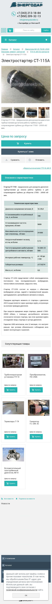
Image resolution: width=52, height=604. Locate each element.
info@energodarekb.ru (29, 19)
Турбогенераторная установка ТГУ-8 (13, 375)
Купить (27, 143)
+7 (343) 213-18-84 (29, 13)
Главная (4, 49)
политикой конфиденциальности (21, 589)
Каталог (16, 49)
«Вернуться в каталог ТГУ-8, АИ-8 (37, 168)
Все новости (8, 499)
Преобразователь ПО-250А (38, 375)
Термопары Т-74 (11, 421)
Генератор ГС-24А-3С (34, 422)
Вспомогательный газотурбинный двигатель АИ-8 (12, 470)
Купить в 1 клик (26, 151)
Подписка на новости (27, 499)
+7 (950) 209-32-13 (29, 16)
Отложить (40, 160)
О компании (10, 558)
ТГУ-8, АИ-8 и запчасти (39, 51)
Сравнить (15, 160)
